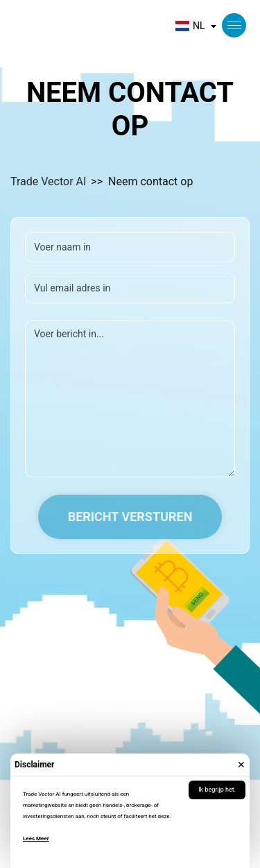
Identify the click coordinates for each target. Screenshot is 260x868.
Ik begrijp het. (217, 789)
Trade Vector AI (48, 181)
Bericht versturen (130, 516)
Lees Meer (36, 838)
